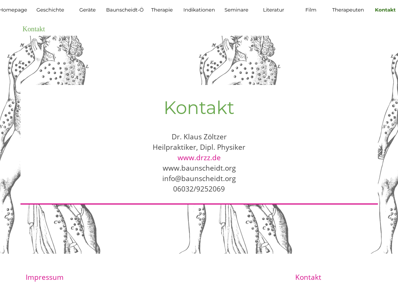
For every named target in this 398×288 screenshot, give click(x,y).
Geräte (87, 10)
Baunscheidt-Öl (125, 10)
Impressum (45, 277)
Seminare (236, 10)
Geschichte (50, 10)
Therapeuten (348, 10)
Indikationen (199, 10)
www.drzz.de (199, 157)
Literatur (273, 10)
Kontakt (308, 277)
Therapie (162, 10)
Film (310, 10)
